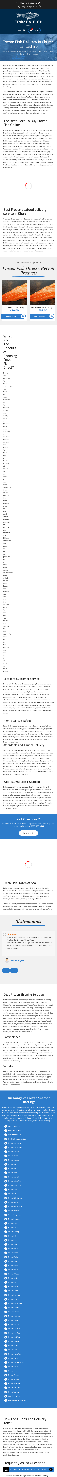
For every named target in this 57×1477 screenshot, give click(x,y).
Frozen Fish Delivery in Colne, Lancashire (18, 1291)
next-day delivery (9, 1140)
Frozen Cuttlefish (14, 879)
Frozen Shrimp (13, 1039)
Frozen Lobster (13, 951)
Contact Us (28, 531)
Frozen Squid (13, 1048)
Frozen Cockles (13, 858)
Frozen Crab (12, 871)
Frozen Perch (13, 980)
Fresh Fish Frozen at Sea (17, 837)
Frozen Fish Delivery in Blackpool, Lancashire (19, 1259)
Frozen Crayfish (13, 875)
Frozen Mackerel (14, 955)
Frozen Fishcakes (14, 909)
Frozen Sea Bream (14, 1031)
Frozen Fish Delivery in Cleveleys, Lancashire (19, 1283)
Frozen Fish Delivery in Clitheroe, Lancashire (19, 1287)
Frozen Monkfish (14, 959)
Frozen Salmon (13, 1010)
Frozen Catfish (13, 850)
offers (36, 97)
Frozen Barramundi (15, 845)
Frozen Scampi (13, 1022)
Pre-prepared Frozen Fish (17, 1098)
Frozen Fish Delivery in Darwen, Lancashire (19, 1295)
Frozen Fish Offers (14, 900)
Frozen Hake (12, 921)
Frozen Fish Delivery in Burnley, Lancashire (19, 1267)
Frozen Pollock (13, 989)
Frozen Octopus (14, 972)
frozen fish (28, 81)
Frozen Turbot (13, 1073)
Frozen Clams (13, 854)
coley (47, 143)
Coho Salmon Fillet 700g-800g (14, 307)
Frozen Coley (12, 866)
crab (36, 772)
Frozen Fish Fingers (15, 896)
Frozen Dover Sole (14, 883)
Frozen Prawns (13, 997)
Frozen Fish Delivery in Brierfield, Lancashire (19, 1263)
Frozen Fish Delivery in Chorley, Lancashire (19, 1275)
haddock (48, 604)
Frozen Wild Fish (14, 1086)
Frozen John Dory (14, 942)
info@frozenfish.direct (20, 472)
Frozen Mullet (13, 963)
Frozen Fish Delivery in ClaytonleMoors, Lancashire (22, 1279)
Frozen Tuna (12, 1069)
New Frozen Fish (14, 1094)
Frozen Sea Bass (14, 1027)
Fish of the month (14, 833)
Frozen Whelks (13, 1077)
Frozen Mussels (13, 968)
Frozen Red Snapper (15, 1001)
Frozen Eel (12, 892)
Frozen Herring (13, 930)
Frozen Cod (12, 862)
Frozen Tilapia (13, 1056)
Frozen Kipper (13, 947)
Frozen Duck (12, 888)
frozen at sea (8, 591)
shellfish (42, 703)
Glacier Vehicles (26, 1337)
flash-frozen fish (39, 110)
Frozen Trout (13, 1065)
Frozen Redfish (13, 1006)
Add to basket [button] (11, 316)
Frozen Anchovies (14, 841)
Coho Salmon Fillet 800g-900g (42, 307)
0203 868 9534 (45, 408)
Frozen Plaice (13, 985)
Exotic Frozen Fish (14, 824)
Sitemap (45, 1462)
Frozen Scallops (13, 1018)
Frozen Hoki (12, 934)
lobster (31, 775)
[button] (28, 1431)
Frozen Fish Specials (15, 904)
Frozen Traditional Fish (16, 1060)
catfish (5, 730)
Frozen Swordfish (14, 1052)
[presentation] (6, 668)
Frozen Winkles (13, 1090)
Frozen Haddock (14, 917)
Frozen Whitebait (14, 1082)
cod (29, 94)
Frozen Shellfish (14, 1035)
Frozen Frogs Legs (14, 913)
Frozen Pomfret (14, 993)
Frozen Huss (12, 938)
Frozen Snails (13, 1044)
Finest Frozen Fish (14, 828)
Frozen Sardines (14, 1014)
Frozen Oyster (13, 976)
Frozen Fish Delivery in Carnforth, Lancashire (20, 1271)
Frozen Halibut (13, 925)
